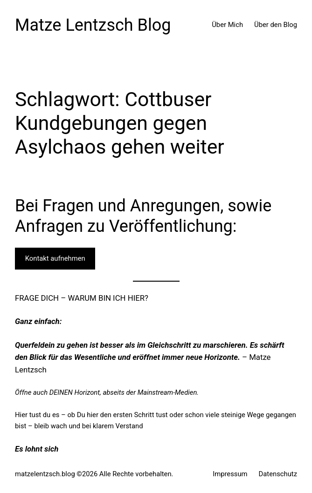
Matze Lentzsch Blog (93, 25)
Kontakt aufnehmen (55, 258)
